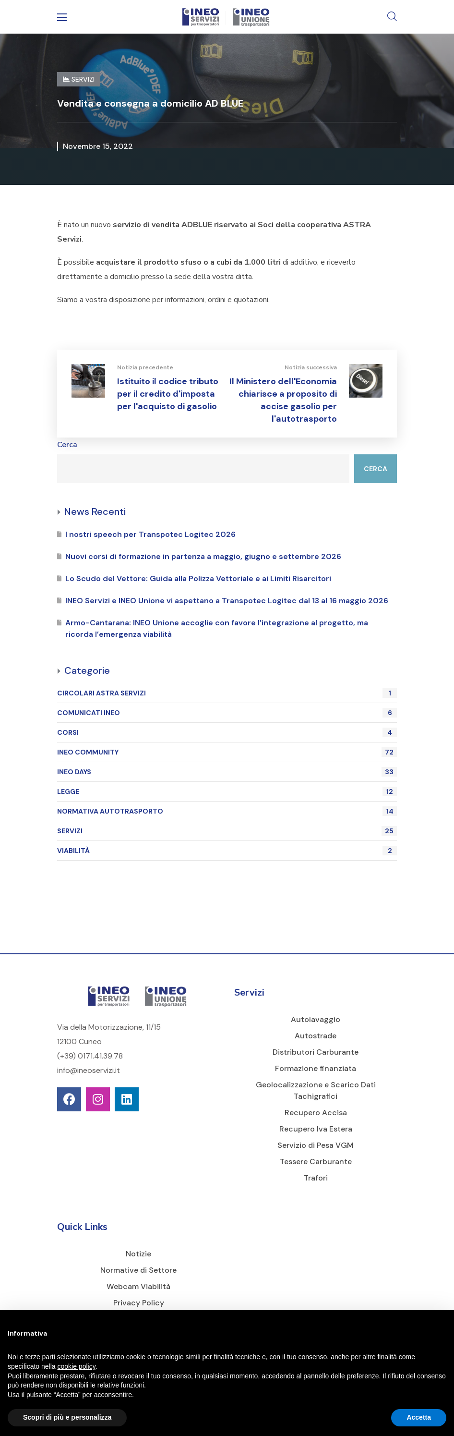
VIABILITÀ (227, 850)
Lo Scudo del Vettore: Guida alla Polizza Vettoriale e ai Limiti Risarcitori (198, 578)
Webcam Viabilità (138, 1286)
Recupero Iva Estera (315, 1129)
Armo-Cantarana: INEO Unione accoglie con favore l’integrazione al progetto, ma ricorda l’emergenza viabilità (216, 628)
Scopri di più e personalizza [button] (67, 1417)
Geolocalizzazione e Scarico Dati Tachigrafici (316, 1090)
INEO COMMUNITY (227, 752)
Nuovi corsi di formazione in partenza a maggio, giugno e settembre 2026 (203, 556)
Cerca (67, 444)
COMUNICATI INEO (227, 713)
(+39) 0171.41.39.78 (90, 1056)
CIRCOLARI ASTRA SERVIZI (227, 693)
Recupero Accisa (316, 1112)
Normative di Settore (138, 1270)
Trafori (316, 1178)
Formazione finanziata (315, 1068)
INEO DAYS (227, 772)
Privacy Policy (138, 1303)
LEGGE (227, 791)
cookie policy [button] (77, 1366)
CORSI (227, 732)
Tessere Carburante (316, 1161)
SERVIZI (227, 831)
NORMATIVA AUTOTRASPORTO (227, 811)
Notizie (138, 1254)
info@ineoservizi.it (88, 1070)
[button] (392, 17)
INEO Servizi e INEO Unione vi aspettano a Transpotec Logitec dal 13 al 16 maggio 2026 (226, 601)
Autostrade (315, 1036)
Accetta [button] (418, 1417)
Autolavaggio (315, 1019)
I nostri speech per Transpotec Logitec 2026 (150, 534)
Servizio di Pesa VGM (315, 1145)
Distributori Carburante (315, 1052)
